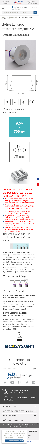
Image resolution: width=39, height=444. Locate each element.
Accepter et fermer (14, 441)
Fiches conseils (12, 17)
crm (30, 441)
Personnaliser (9, 437)
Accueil (3, 17)
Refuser (20, 437)
